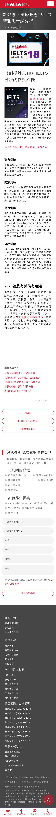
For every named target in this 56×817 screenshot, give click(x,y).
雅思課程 (23, 777)
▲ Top (48, 799)
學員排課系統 (11, 632)
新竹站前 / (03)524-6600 (17, 736)
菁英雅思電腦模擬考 (30, 317)
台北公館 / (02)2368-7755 (18, 713)
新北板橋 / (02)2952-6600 (18, 722)
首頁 (5, 28)
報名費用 (9, 659)
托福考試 (45, 777)
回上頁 (28, 413)
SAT (18, 782)
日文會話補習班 (40, 782)
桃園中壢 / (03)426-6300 (17, 732)
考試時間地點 (11, 655)
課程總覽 (9, 628)
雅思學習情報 (16, 28)
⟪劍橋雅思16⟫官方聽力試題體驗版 (22, 377)
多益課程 (34, 777)
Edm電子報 (14, 508)
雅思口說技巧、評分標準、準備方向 (27, 147)
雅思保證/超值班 (17, 475)
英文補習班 (11, 777)
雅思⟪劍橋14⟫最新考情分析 (18, 386)
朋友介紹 (13, 513)
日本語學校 (34, 787)
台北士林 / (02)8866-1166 (18, 718)
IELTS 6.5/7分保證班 (28, 421)
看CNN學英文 (12, 756)
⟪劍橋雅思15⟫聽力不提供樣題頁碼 (22, 382)
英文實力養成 (11, 684)
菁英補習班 (38, 98)
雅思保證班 (10, 675)
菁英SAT (9, 770)
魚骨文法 (13, 490)
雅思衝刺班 (10, 680)
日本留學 (22, 787)
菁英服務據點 (28, 429)
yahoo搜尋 (14, 503)
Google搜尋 (32, 503)
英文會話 (26, 782)
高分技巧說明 (11, 693)
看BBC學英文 (11, 761)
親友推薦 (49, 503)
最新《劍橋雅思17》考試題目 (19, 373)
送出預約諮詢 (28, 593)
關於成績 (9, 664)
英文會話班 (47, 480)
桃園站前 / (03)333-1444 (17, 727)
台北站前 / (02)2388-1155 (18, 709)
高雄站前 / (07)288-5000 (17, 741)
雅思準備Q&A (11, 650)
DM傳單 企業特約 (35, 508)
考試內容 (9, 646)
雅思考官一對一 (12, 689)
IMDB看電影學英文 (14, 765)
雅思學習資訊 (11, 698)
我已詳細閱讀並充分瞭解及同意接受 (28, 579)
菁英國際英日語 (12, 752)
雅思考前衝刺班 (45, 475)
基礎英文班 (14, 485)
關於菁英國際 (11, 623)
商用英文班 (14, 480)
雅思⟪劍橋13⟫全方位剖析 (17, 391)
